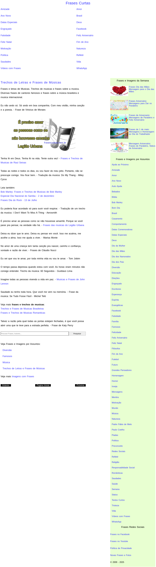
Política (4, 55)
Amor (79, 9)
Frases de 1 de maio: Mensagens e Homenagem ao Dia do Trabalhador (132, 133)
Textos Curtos (118, 500)
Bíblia (114, 197)
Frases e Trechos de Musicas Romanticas (23, 313)
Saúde (115, 484)
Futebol (115, 359)
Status (115, 495)
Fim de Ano (82, 42)
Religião (115, 462)
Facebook (81, 29)
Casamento (117, 219)
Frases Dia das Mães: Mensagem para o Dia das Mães (132, 91)
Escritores (116, 289)
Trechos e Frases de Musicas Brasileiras (22, 308)
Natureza (81, 48)
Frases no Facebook (120, 534)
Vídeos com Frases (11, 68)
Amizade (5, 9)
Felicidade (116, 332)
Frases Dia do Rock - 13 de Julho (19, 200)
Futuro (115, 365)
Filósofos (116, 348)
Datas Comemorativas (122, 229)
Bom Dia (116, 208)
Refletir (80, 55)
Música (115, 413)
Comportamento (119, 224)
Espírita (115, 300)
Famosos (116, 327)
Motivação (6, 48)
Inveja (114, 386)
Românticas (117, 473)
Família (115, 321)
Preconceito (117, 446)
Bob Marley (117, 202)
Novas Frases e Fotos (120, 555)
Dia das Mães (118, 251)
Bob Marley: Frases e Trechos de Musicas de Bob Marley (31, 192)
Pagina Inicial (43, 385)
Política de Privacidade (121, 548)
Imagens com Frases (23, 376)
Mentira (115, 397)
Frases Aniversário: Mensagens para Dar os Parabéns (131, 105)
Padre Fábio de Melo (122, 424)
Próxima (80, 385)
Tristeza (115, 505)
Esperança (117, 294)
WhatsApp (81, 68)
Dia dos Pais (118, 262)
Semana (116, 489)
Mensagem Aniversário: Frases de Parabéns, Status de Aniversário (132, 147)
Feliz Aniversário (84, 35)
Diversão (116, 267)
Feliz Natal (6, 42)
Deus (79, 22)
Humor (115, 381)
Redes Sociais (118, 451)
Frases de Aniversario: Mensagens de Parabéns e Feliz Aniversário (132, 119)
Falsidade (5, 35)
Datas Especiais (9, 22)
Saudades (6, 61)
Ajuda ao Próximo (120, 164)
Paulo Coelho (118, 430)
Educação (116, 273)
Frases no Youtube (119, 541)
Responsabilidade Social (123, 468)
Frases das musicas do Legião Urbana (63, 225)
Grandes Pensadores (122, 370)
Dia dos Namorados (121, 256)
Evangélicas (117, 305)
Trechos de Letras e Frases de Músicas (31, 82)
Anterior (5, 385)
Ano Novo (6, 15)
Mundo (115, 408)
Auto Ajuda (117, 186)
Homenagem (118, 376)
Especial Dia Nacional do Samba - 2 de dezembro (27, 196)
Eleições (116, 278)
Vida (78, 61)
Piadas (115, 435)
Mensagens (117, 392)
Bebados (116, 192)
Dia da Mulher (118, 246)
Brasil (79, 15)
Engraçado (6, 29)
